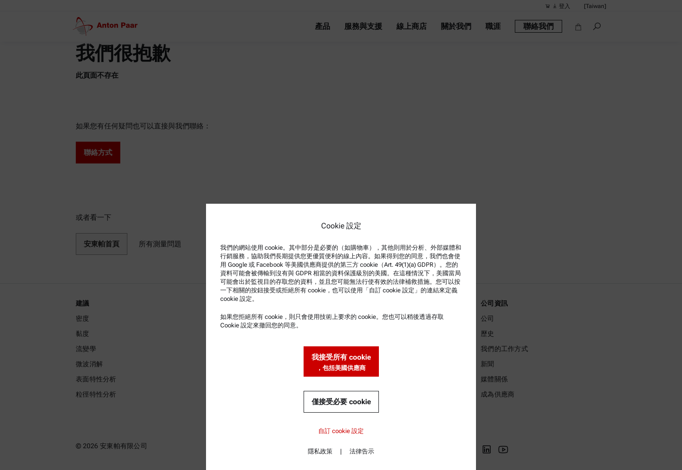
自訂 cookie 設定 (341, 430)
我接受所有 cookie (341, 362)
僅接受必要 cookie (341, 402)
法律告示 (362, 451)
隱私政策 (320, 451)
